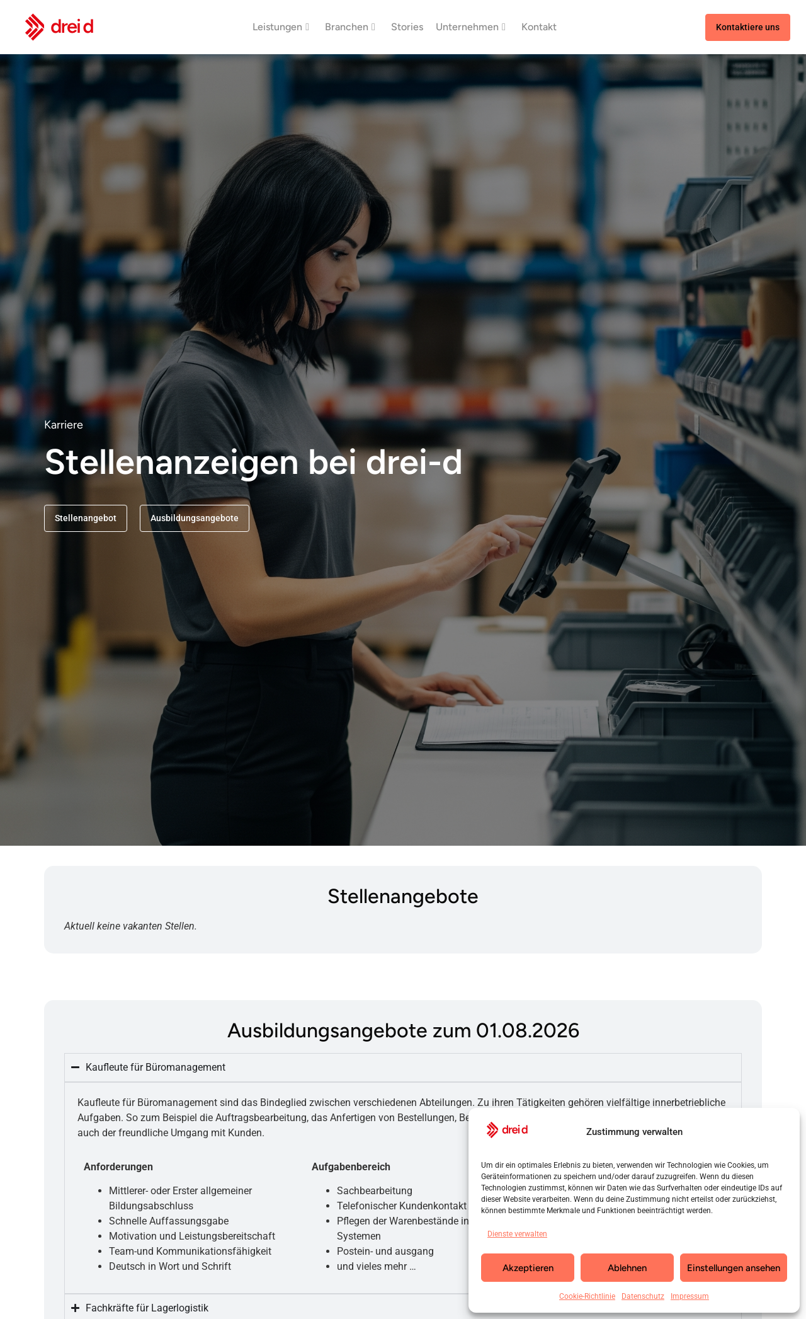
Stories (407, 27)
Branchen (350, 27)
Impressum (690, 1296)
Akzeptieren (527, 1268)
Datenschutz (643, 1296)
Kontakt (539, 27)
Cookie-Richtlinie (587, 1296)
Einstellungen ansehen (733, 1268)
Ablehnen (627, 1268)
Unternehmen (471, 27)
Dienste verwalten (517, 1234)
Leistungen (281, 27)
